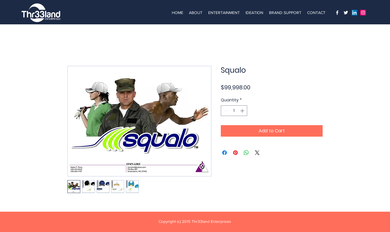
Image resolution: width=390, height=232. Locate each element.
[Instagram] (337, 12)
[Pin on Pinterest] (235, 152)
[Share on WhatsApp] (246, 152)
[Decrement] (225, 111)
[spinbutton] (234, 111)
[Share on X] (257, 152)
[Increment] (242, 111)
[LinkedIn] (354, 12)
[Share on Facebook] (224, 152)
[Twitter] (346, 12)
